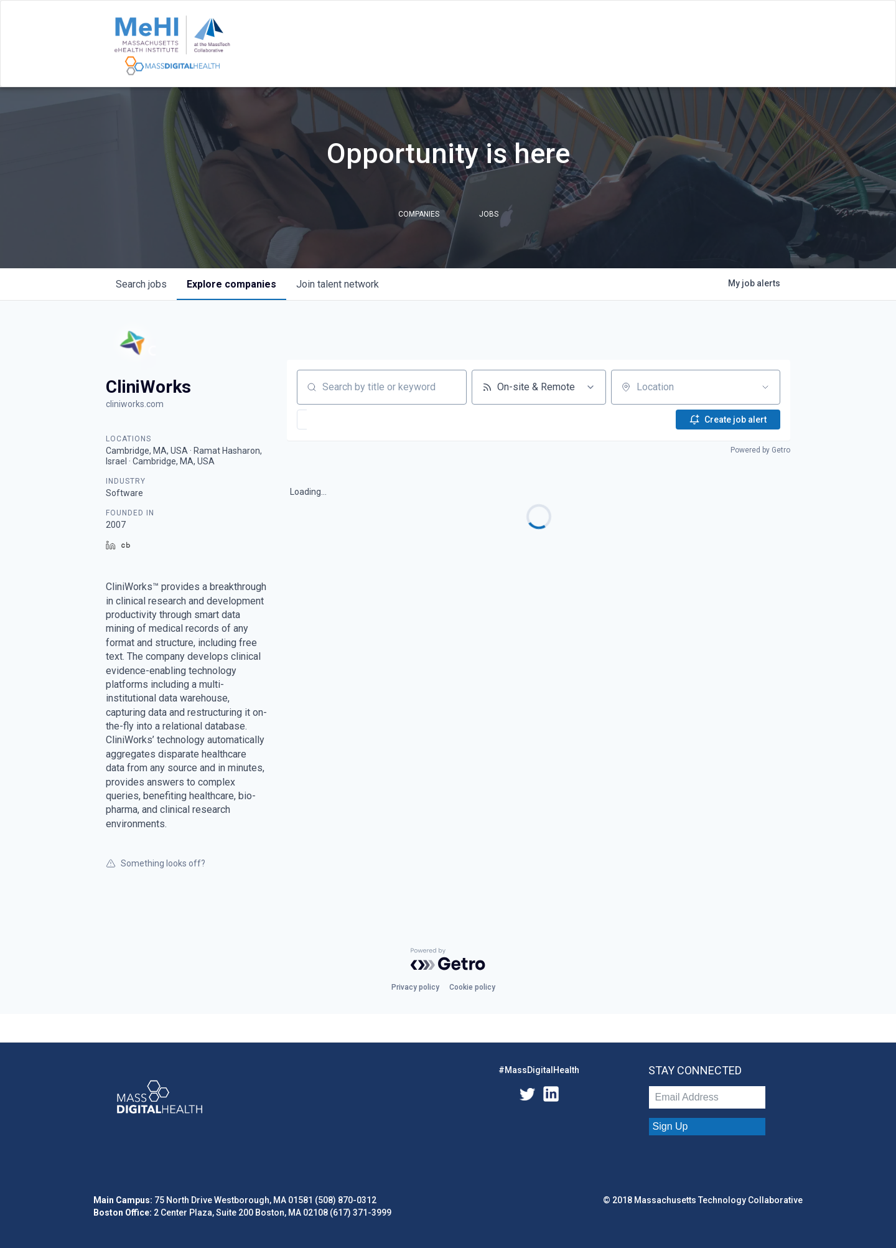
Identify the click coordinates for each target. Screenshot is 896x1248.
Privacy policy (415, 987)
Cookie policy (472, 987)
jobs (141, 284)
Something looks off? (155, 863)
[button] (339, 419)
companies (231, 284)
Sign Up (670, 1126)
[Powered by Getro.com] (448, 959)
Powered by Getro (760, 450)
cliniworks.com (135, 404)
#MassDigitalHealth (538, 1070)
